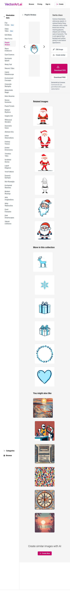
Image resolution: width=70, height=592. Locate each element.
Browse (31, 4)
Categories (10, 451)
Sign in (48, 4)
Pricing (39, 4)
